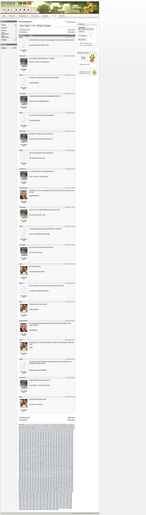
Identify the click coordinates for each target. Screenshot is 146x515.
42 (40, 426)
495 (25, 456)
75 (45, 427)
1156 (67, 505)
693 (48, 469)
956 (22, 488)
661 (20, 468)
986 (46, 490)
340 (59, 445)
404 (61, 449)
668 (38, 468)
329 (30, 445)
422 (54, 450)
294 (48, 442)
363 (64, 446)
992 (61, 490)
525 (48, 458)
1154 (60, 505)
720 (64, 471)
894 (25, 484)
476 (30, 455)
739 (59, 472)
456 (33, 453)
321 (64, 443)
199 (20, 436)
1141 (70, 503)
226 (35, 437)
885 (56, 483)
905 (54, 484)
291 (41, 442)
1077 (70, 497)
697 (59, 469)
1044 (67, 494)
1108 (67, 500)
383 (61, 448)
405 (64, 449)
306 (25, 443)
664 (28, 468)
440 (46, 452)
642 (25, 467)
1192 (26, 509)
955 (20, 488)
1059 (63, 496)
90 (73, 427)
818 (46, 478)
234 (56, 437)
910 (67, 484)
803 (61, 477)
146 (46, 431)
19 (53, 424)
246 (33, 439)
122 (38, 430)
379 (51, 448)
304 (20, 443)
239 (69, 437)
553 (67, 459)
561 (33, 461)
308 (30, 443)
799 (51, 477)
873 (25, 483)
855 (33, 481)
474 (25, 455)
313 (43, 443)
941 (38, 487)
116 (22, 430)
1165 (43, 506)
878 (38, 483)
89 (71, 427)
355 (43, 446)
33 (23, 426)
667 (35, 468)
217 (67, 436)
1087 (50, 499)
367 (20, 448)
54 (62, 426)
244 (28, 439)
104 (47, 429)
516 (25, 458)
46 (47, 426)
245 (30, 439)
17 (49, 424)
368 (22, 448)
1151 (50, 505)
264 (25, 440)
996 (72, 490)
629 (46, 465)
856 (35, 481)
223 (28, 437)
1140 (67, 503)
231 (48, 437)
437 (38, 452)
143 (38, 431)
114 (73, 429)
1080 (26, 499)
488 (61, 455)
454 (28, 453)
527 (54, 458)
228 (41, 437)
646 (35, 467)
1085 (43, 499)
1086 (47, 499)
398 (46, 449)
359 (54, 446)
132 (64, 430)
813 (33, 478)
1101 (43, 500)
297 (56, 442)
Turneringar (47, 25)
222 (25, 437)
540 (33, 459)
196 (67, 434)
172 (59, 433)
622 (28, 465)
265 (28, 440)
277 (59, 440)
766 (20, 475)
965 (46, 488)
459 (41, 453)
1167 (50, 506)
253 (51, 439)
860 (46, 481)
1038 (47, 494)
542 (38, 459)
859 (43, 481)
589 (51, 462)
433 (28, 452)
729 (33, 472)
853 (28, 481)
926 (54, 486)
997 (20, 491)
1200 (53, 509)
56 (66, 426)
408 (72, 449)
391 (28, 449)
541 (35, 459)
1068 (40, 497)
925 (51, 486)
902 (46, 484)
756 (48, 474)
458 (38, 453)
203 (30, 436)
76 (47, 427)
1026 (60, 493)
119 (30, 430)
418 (43, 450)
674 (54, 468)
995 (69, 490)
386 (69, 448)
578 (22, 462)
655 (59, 467)
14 (43, 424)
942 (41, 487)
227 (38, 437)
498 (33, 456)
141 (33, 431)
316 (51, 443)
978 (25, 490)
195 (64, 434)
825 (64, 478)
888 (64, 483)
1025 (57, 493)
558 (25, 461)
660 (72, 467)
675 (56, 468)
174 (64, 433)
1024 (53, 493)
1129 (30, 503)
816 (41, 478)
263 (22, 440)
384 (64, 448)
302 (69, 442)
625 (35, 465)
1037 (43, 494)
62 (21, 427)
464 (54, 453)
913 (20, 486)
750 (33, 474)
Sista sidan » (71, 31)
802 (59, 477)
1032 (26, 494)
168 (48, 433)
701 (69, 469)
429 (72, 450)
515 (22, 458)
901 (43, 484)
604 (35, 464)
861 (48, 481)
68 (32, 427)
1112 (26, 502)
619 (20, 465)
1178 (33, 507)
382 (59, 448)
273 (48, 440)
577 (20, 462)
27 (67, 424)
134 (69, 430)
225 (33, 437)
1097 (30, 500)
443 (54, 452)
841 (51, 480)
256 (59, 439)
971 (61, 488)
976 (20, 490)
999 (25, 491)
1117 (43, 502)
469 (67, 453)
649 (43, 467)
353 (38, 446)
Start (4, 16)
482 (46, 455)
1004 (41, 491)
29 (71, 424)
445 (59, 452)
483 (48, 455)
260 (69, 439)
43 (42, 426)
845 (61, 480)
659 (69, 467)
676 (59, 468)
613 (59, 464)
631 (51, 465)
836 (38, 480)
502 (43, 456)
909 (64, 484)
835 (35, 480)
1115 (37, 502)
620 (22, 465)
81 (56, 427)
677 (61, 468)
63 (23, 427)
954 (72, 487)
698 (61, 469)
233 (54, 437)
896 (30, 484)
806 (69, 477)
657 (64, 467)
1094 (20, 500)
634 (59, 465)
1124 (67, 502)
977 (22, 490)
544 (43, 459)
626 (38, 465)
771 (33, 475)
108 (57, 429)
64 (25, 427)
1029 (70, 493)
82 (58, 427)
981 (33, 490)
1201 (57, 509)
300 (64, 442)
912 (72, 484)
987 (48, 490)
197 (69, 434)
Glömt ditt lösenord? (86, 43)
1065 (30, 497)
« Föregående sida (24, 29)
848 (69, 480)
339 (56, 445)
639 (72, 465)
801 (56, 477)
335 (46, 445)
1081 (30, 499)
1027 (63, 493)
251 (46, 439)
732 (41, 472)
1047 (23, 496)
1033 (30, 494)
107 (55, 429)
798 (48, 477)
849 (72, 480)
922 (43, 486)
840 (48, 480)
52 (58, 426)
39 (34, 426)
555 (72, 459)
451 (20, 453)
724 (20, 472)
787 (20, 477)
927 (56, 486)
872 (22, 483)
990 (56, 490)
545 (46, 459)
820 (51, 478)
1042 (60, 494)
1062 (20, 497)
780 (56, 475)
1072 (53, 497)
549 (56, 459)
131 (61, 430)
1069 (43, 497)
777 (48, 475)
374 (38, 448)
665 (30, 468)
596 (69, 462)
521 (38, 458)
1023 (50, 493)
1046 (20, 496)
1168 (53, 506)
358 (51, 446)
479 (38, 455)
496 (28, 456)
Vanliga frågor (23, 16)
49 (53, 426)
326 (22, 445)
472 (20, 455)
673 (51, 468)
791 (30, 477)
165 (41, 433)
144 (41, 431)
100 (37, 429)
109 (60, 429)
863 (54, 481)
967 (51, 488)
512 (69, 456)
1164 (40, 506)
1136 (53, 503)
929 (61, 486)
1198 (47, 509)
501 (41, 456)
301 (67, 442)
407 (69, 449)
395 (38, 449)
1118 (47, 502)
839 (46, 480)
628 (43, 465)
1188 (67, 507)
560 (30, 461)
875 (30, 483)
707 (30, 471)
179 (22, 434)
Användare (82, 27)
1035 (37, 494)
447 (64, 452)
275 (54, 440)
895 (28, 484)
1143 (23, 505)
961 (35, 488)
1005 (44, 491)
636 (64, 465)
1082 (33, 499)
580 (28, 462)
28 (69, 424)
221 (22, 437)
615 (64, 464)
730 (35, 472)
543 (41, 459)
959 (30, 488)
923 (46, 486)
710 (38, 471)
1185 (57, 507)
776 (46, 475)
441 (48, 452)
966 (48, 488)
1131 (37, 503)
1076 (67, 497)
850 (20, 481)
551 (61, 459)
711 (41, 471)
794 (38, 477)
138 (25, 431)
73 (42, 427)
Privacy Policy (77, 513)
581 (30, 462)
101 (39, 429)
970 (59, 488)
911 (69, 484)
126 (48, 430)
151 (59, 431)
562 (35, 461)
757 (51, 474)
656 (61, 467)
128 (54, 430)
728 (30, 472)
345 (72, 445)
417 (41, 450)
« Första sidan (23, 31)
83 (60, 427)
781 (59, 475)
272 (46, 440)
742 (67, 472)
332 (38, 445)
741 (64, 472)
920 (38, 486)
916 (28, 486)
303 (72, 442)
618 (72, 464)
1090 (60, 499)
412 (28, 450)
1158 (20, 506)
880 (43, 483)
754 (43, 474)
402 (56, 449)
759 (56, 474)
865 (59, 481)
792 (33, 477)
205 (35, 436)
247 (35, 439)
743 (69, 472)
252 (48, 439)
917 (30, 486)
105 (50, 429)
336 (48, 445)
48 (51, 426)
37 (30, 426)
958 (28, 488)
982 (35, 490)
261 (72, 439)
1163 (37, 506)
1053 (43, 496)
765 (72, 474)
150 (56, 431)
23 (60, 424)
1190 (20, 509)
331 (35, 445)
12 (40, 424)
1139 (63, 503)
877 (35, 483)
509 (61, 456)
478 (35, 455)
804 (64, 477)
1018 (33, 493)
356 (46, 446)
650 (46, 467)
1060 (67, 496)
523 (43, 458)
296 (54, 442)
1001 (31, 491)
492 (72, 455)
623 (30, 465)
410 (22, 450)
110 (63, 429)
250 (43, 439)
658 (67, 467)
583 (35, 462)
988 (51, 490)
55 (64, 426)
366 (72, 446)
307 (28, 443)
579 (25, 462)
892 (20, 484)
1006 (48, 491)
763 (67, 474)
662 (22, 468)
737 (54, 472)
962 (38, 488)
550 (59, 459)
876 (33, 483)
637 (67, 465)
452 (22, 453)
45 (45, 426)
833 (30, 480)
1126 (20, 503)
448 (67, 452)
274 (51, 440)
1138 (60, 503)
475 (28, 455)
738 (56, 472)
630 (48, 465)
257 (61, 439)
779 (54, 475)
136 (20, 431)
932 (69, 486)
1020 (40, 493)
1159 (23, 506)
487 (59, 455)
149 (54, 431)
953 (69, 487)
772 (35, 475)
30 (73, 424)
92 (21, 429)
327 (25, 445)
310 (35, 443)
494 (22, 456)
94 (25, 429)
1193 (30, 509)
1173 (70, 506)
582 (33, 462)
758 (54, 474)
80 (55, 427)
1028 (67, 493)
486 (56, 455)
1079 (23, 499)
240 (72, 437)
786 (72, 475)
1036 (40, 494)
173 (61, 433)
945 (48, 487)
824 (61, 478)
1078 (20, 499)
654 (56, 467)
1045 (70, 494)
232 (51, 437)
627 (41, 465)
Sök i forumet (71, 22)
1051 (37, 496)
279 (64, 440)
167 (46, 433)
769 (28, 475)
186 (41, 434)
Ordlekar (33, 25)
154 (67, 431)
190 (51, 434)
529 (59, 458)
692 (46, 469)
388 (20, 449)
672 (48, 468)
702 (72, 469)
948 (56, 487)
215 (61, 436)
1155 (63, 505)
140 (30, 431)
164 (38, 433)
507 (56, 456)
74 (43, 427)
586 (43, 462)
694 (51, 469)
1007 (51, 491)
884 (54, 483)
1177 (30, 507)
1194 (33, 509)
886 (59, 483)
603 (33, 464)
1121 (57, 502)
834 (33, 480)
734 (46, 472)
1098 (33, 500)
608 (46, 464)
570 (56, 461)
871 (20, 483)
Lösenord (81, 31)
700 (67, 469)
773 (38, 475)
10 (36, 424)
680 (69, 468)
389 (22, 449)
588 (48, 462)
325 (20, 445)
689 (38, 469)
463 (51, 453)
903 (48, 484)
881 (46, 483)
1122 (60, 502)
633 (56, 465)
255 (56, 439)
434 (30, 452)
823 (59, 478)
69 (34, 427)
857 (38, 481)
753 (41, 474)
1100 (40, 500)
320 (61, 443)
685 (28, 469)
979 (28, 490)
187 (43, 434)
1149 (43, 505)
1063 (23, 497)
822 (56, 478)
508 (59, 456)
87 (68, 427)
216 (64, 436)
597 (72, 462)
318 (56, 443)
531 (64, 458)
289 (35, 442)
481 (43, 455)
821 (54, 478)
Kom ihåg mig (83, 35)
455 (30, 453)
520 (35, 458)
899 (38, 484)
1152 (53, 505)
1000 (28, 491)
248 (38, 439)
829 (20, 480)
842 (54, 480)
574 (67, 461)
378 (48, 448)
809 (22, 478)
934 (20, 487)
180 (25, 434)
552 (64, 459)
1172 (67, 506)
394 (35, 449)
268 (35, 440)
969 (56, 488)
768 (25, 475)
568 (51, 461)
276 (56, 440)
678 (64, 468)
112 (68, 429)
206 (38, 436)
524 (46, 458)
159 (25, 433)
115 (20, 430)
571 (59, 461)
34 (25, 426)
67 (30, 427)
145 (43, 431)
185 (38, 434)
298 (59, 442)
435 (33, 452)
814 (35, 478)
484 (51, 455)
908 (61, 484)
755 (46, 474)
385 (67, 448)
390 (25, 449)
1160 (26, 506)
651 (48, 467)
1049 (30, 496)
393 (33, 449)
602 (30, 464)
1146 (33, 505)
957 (25, 488)
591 (56, 462)
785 (69, 475)
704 (22, 471)
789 (25, 477)
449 (69, 452)
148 (51, 431)
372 (33, 448)
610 (51, 464)
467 (61, 453)
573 (64, 461)
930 (64, 486)
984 (41, 490)
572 (61, 461)
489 (64, 455)
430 (20, 452)
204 (33, 436)
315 (48, 443)
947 (54, 487)
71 (38, 427)
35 (27, 426)
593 (61, 462)
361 (59, 446)
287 (30, 442)
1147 (37, 505)
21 (56, 424)
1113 (30, 502)
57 (68, 426)
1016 (26, 493)
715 (51, 471)
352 (35, 446)
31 (19, 426)
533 (69, 458)
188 (46, 434)
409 (20, 450)
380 (54, 448)
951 (64, 487)
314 (46, 443)
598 (20, 464)
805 (67, 477)
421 (51, 450)
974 (69, 488)
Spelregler (12, 16)
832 (28, 480)
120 (33, 430)
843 (56, 480)
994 (67, 490)
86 (66, 427)
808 (20, 478)
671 (46, 468)
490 (67, 455)
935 (22, 487)
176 (69, 433)
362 (61, 446)
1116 (40, 502)
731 (38, 472)
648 (41, 467)
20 (54, 424)
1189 (70, 507)
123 (41, 430)
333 (41, 445)
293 (46, 442)
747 (25, 474)
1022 (47, 493)
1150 (47, 505)
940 (35, 487)
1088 (53, 499)
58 (69, 426)
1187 (63, 507)
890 (69, 483)
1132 (40, 503)
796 (43, 477)
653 (54, 467)
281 (69, 440)
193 (59, 434)
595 (67, 462)
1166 (47, 506)
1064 (26, 497)
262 (20, 440)
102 (42, 429)
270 (41, 440)
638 (69, 465)
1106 (60, 500)
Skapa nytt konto (85, 64)
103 (44, 429)
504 (48, 456)
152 (61, 431)
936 (25, 487)
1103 (50, 500)
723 (72, 471)
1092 (67, 499)
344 (69, 445)
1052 (40, 496)
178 (20, 434)
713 (46, 471)
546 (48, 459)
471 (72, 453)
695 (54, 469)
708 (33, 471)
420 (48, 450)
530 (61, 458)
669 (41, 468)
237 (64, 437)
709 (35, 471)
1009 (58, 491)
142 (35, 431)
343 (67, 445)
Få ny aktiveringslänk (86, 45)
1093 (70, 499)
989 (54, 490)
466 (59, 453)
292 (43, 442)
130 (59, 430)
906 (56, 484)
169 (51, 433)
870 (72, 481)
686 (30, 469)
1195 (37, 509)
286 (28, 442)
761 (61, 474)
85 (64, 427)
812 (30, 478)
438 (41, 452)
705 (25, 471)
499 (35, 456)
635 (61, 465)
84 (62, 427)
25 (64, 424)
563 (38, 461)
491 (69, 455)
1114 (33, 502)
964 (43, 488)
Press (84, 513)
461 (46, 453)
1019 (37, 493)
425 (61, 450)
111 (65, 429)
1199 (50, 509)
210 (48, 436)
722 (69, 471)
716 (54, 471)
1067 (37, 497)
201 (25, 436)
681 (72, 468)
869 (69, 481)
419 (46, 450)
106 (52, 429)
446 (61, 452)
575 (69, 461)
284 (22, 442)
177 (72, 433)
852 (25, 481)
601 (28, 464)
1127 (23, 503)
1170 (60, 506)
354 (41, 446)
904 (51, 484)
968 (54, 488)
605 (38, 464)
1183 (50, 507)
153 (64, 431)
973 (67, 488)
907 (59, 484)
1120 (53, 502)
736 (51, 472)
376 (43, 448)
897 (33, 484)
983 (38, 490)
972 (64, 488)
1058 (60, 496)
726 (25, 472)
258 (64, 439)
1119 (50, 502)
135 (72, 430)
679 (67, 468)
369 (25, 448)
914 (22, 486)
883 (51, 483)
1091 (63, 499)
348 (25, 446)
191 (54, 434)
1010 (61, 491)
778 (51, 475)
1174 (20, 507)
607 (43, 464)
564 (41, 461)
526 (51, 458)
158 (22, 433)
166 (43, 433)
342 (64, 445)
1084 (40, 499)
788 (22, 477)
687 (33, 469)
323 (69, 443)
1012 (68, 491)
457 (35, 453)
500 (38, 456)
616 (67, 464)
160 (28, 433)
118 (28, 430)
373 (35, 448)
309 (33, 443)
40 (36, 426)
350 (30, 446)
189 (48, 434)
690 (41, 469)
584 (38, 462)
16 (47, 424)
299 (61, 442)
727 (28, 472)
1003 (38, 491)
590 (54, 462)
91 (19, 429)
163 (35, 433)
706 (28, 471)
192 (56, 434)
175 (67, 433)
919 (35, 486)
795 (41, 477)
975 (72, 488)
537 (25, 459)
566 (46, 461)
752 (38, 474)
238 (67, 437)
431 (22, 452)
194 (61, 434)
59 (71, 426)
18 (51, 424)
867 (64, 481)
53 (60, 426)
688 (35, 469)
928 (59, 486)
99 (34, 429)
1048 (26, 496)
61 (19, 427)
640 (20, 467)
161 (30, 433)
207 (41, 436)
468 (64, 453)
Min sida (62, 16)
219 (72, 436)
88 (69, 427)
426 (64, 450)
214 (59, 436)
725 (22, 472)
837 (41, 480)
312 (41, 443)
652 (51, 467)
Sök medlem (35, 16)
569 (54, 461)
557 (22, 461)
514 (20, 458)
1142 (20, 505)
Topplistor (45, 16)
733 (43, 472)
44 (43, 426)
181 (28, 434)
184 (35, 434)
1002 (34, 491)
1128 (26, 503)
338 (54, 445)
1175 (23, 507)
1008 (54, 491)
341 (61, 445)
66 (29, 427)
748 (28, 474)
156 (72, 431)
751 (35, 474)
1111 (23, 502)
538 (28, 459)
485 (54, 455)
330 (33, 445)
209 (46, 436)
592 (59, 462)
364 (67, 446)
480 (41, 455)
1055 (50, 496)
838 (43, 480)
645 (33, 467)
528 (56, 458)
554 (69, 459)
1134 (47, 503)
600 (25, 464)
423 (56, 450)
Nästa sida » (71, 29)
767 (22, 475)
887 (61, 483)
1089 (57, 499)
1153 (57, 505)
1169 (57, 506)
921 (41, 486)
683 (22, 469)
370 (28, 448)
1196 (40, 509)
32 (21, 426)
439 (43, 452)
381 (56, 448)
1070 (47, 497)
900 (41, 484)
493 (20, 456)
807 (72, 477)
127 (51, 430)
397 (43, 449)
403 (59, 449)
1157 (70, 505)
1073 (57, 497)
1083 (37, 499)
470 (69, 453)
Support (27, 25)
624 (33, 465)
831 (25, 480)
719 (61, 471)
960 (33, 488)
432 (25, 452)
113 (70, 429)
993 (64, 490)
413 (30, 450)
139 (28, 431)
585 (41, 462)
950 (61, 487)
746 (22, 474)
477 (33, 455)
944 (46, 487)
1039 (50, 494)
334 (43, 445)
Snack (21, 25)
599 (22, 464)
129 (56, 430)
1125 (70, 502)
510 (64, 456)
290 (38, 442)
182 (30, 434)
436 (35, 452)
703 (20, 471)
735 (48, 472)
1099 (37, 500)
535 (20, 459)
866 (61, 481)
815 (38, 478)
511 (67, 456)
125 (46, 430)
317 (54, 443)
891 (72, 483)
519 (33, 458)
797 (46, 477)
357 (48, 446)
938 (30, 487)
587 (46, 462)
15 (45, 424)
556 (20, 461)
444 (56, 452)
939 (33, 487)
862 (51, 481)
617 (69, 464)
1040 (53, 494)
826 (67, 478)
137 (22, 431)
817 (43, 478)
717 (56, 471)
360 (56, 446)
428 (69, 450)
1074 (60, 497)
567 (48, 461)
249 (41, 439)
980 (30, 490)
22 (58, 424)
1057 (57, 496)
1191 (23, 509)
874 (28, 483)
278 (61, 440)
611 (54, 464)
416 (38, 450)
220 (20, 437)
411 (25, 450)
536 (22, 459)
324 (72, 443)
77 (49, 427)
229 (43, 437)
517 (28, 458)
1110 (20, 502)
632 (54, 465)
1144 (26, 505)
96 (29, 429)
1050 (33, 496)
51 (56, 426)
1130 (33, 503)
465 (56, 453)
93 (23, 429)
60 (73, 426)
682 (20, 469)
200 (22, 436)
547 (51, 459)
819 (48, 478)
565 (43, 461)
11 (38, 424)
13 (41, 424)
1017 (30, 493)
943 (43, 487)
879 (41, 483)
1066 (33, 497)
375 (41, 448)
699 (64, 469)
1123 (63, 502)
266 (30, 440)
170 (54, 433)
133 (67, 430)
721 (67, 471)
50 (55, 426)
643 (28, 467)
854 (30, 481)
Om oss (89, 513)
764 (69, 474)
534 (72, 458)
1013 (71, 491)
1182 (47, 507)
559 (28, 461)
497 (30, 456)
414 (33, 450)
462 (48, 453)
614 (61, 464)
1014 (20, 493)
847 (67, 480)
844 (59, 480)
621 (25, 465)
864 (56, 481)
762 (64, 474)
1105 (57, 500)
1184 (53, 507)
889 (67, 483)
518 (30, 458)
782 (61, 475)
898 (35, 484)
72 (40, 427)
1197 (43, 509)
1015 (23, 493)
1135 (50, 503)
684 (25, 469)
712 (43, 471)
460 (43, 453)
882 (48, 483)
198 (72, 434)
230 (46, 437)
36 (29, 426)
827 (69, 478)
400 (51, 449)
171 (56, 433)
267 (33, 440)
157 (20, 433)
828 (72, 478)
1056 (53, 496)
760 (59, 474)
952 (67, 487)
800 (54, 477)
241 (20, 439)
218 (69, 436)
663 (25, 468)
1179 (37, 507)
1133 (43, 503)
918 (33, 486)
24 (62, 424)
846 (64, 480)
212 (54, 436)
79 (53, 427)
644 (30, 467)
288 (33, 442)
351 (33, 446)
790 (28, 477)
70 (36, 427)
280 (67, 440)
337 (51, 445)
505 (51, 456)
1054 (47, 496)
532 (67, 458)
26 (66, 424)
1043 (63, 494)
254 (54, 439)
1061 (70, 496)
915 (25, 486)
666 (33, 468)
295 (51, 442)
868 (67, 481)
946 (51, 487)
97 (30, 429)
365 (69, 446)
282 (72, 440)
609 (48, 464)
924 (48, 486)
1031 (23, 494)
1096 (26, 500)
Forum (54, 16)
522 (41, 458)
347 (22, 446)
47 (49, 426)
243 (25, 439)
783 (64, 475)
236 (61, 437)
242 (22, 439)
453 (25, 453)
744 (72, 472)
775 (43, 475)
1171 (63, 506)
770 (30, 475)
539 (30, 459)
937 (28, 487)
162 (33, 433)
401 (54, 449)
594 (64, 462)
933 (72, 486)
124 (43, 430)
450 (72, 452)
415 (35, 450)
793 (35, 477)
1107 (63, 500)
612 (56, 464)
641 (22, 467)
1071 (50, 497)
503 (46, 456)
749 (30, 474)
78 (51, 427)
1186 (60, 507)
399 (48, 449)
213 (56, 436)
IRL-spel (40, 25)
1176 (26, 507)
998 (22, 491)
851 (22, 481)
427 (67, 450)
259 (67, 439)
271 (43, 440)
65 (27, 427)
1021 (43, 493)
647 (38, 467)
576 (72, 461)
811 (28, 478)
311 (38, 443)
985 (43, 490)
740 (61, 472)
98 (32, 429)
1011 (64, 491)
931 (67, 486)
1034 (33, 494)
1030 (20, 494)
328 (28, 445)
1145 (30, 505)
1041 (57, 494)
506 (54, 456)
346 (20, 446)
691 (43, 469)
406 (67, 449)
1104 (53, 500)
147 (48, 431)
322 (67, 443)
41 (38, 426)
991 (59, 490)
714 (48, 471)
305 (22, 443)
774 (41, 475)
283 (20, 442)
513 (72, 456)
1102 (47, 500)
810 (25, 478)
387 (72, 448)
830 (22, 480)
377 (46, 448)
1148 (40, 505)
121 (35, 430)
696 (56, 469)
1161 (30, 506)
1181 (43, 507)
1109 (70, 500)
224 (30, 437)
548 (54, 459)
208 (43, 436)
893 (22, 484)
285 (25, 442)
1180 (40, 507)
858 (41, 481)
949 (59, 487)
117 (25, 430)
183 (33, 434)
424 (59, 450)
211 (51, 436)
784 (67, 475)
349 (28, 446)
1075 (63, 497)
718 (59, 471)
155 (69, 431)
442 (51, 452)
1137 (57, 503)
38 (32, 426)
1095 (23, 500)
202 (28, 436)
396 (41, 449)
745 (20, 474)
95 (27, 429)
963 (41, 488)
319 (59, 443)
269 (38, 440)
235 (59, 437)
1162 (33, 506)
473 (22, 455)
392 (30, 449)
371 (30, 448)
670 (43, 468)
